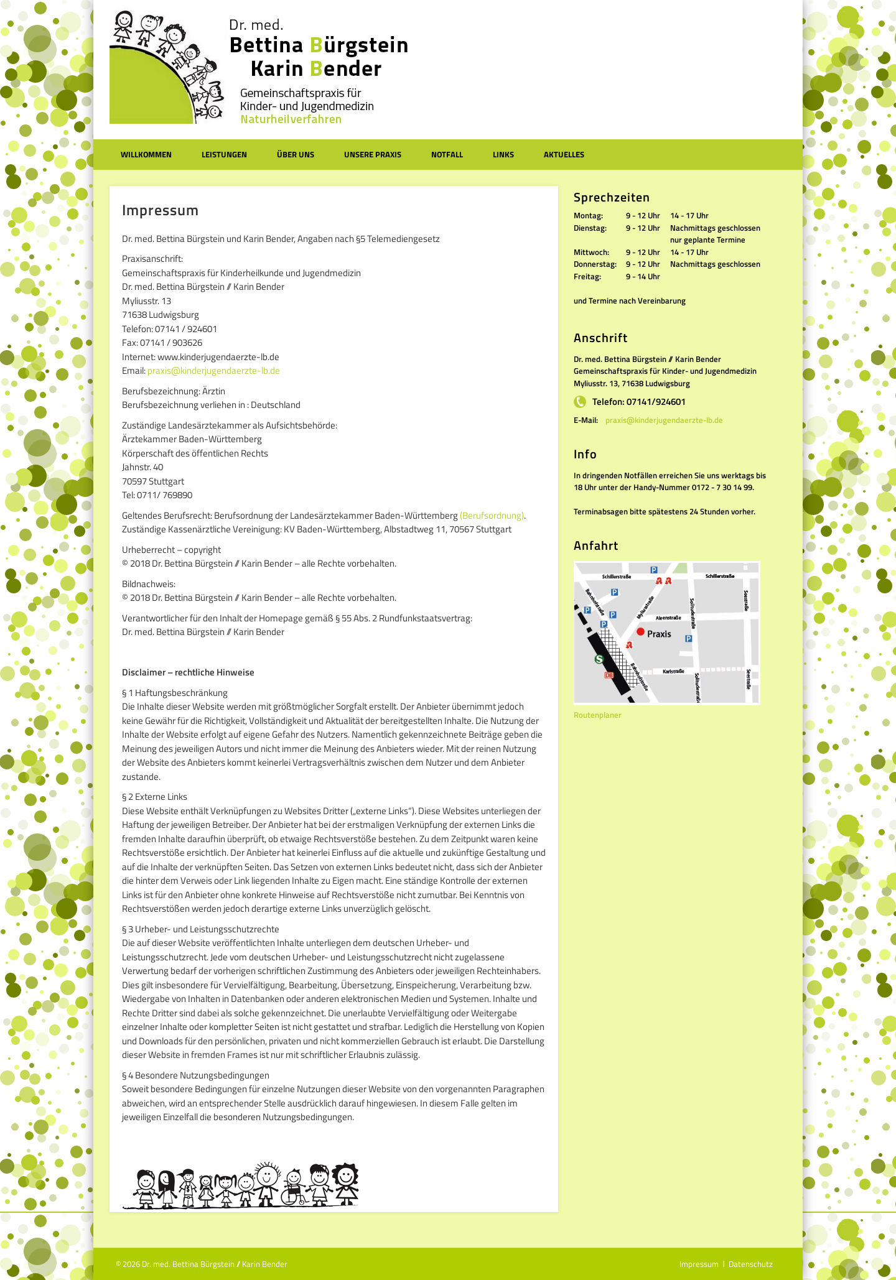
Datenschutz (751, 1264)
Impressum (699, 1264)
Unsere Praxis (372, 154)
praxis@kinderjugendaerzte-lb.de (213, 370)
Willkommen (146, 154)
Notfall (447, 154)
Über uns (295, 154)
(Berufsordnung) (492, 515)
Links (503, 154)
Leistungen (224, 154)
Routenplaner (598, 714)
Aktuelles (564, 154)
